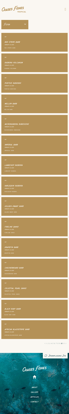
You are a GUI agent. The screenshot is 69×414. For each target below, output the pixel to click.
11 (64, 343)
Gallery (34, 392)
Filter (15, 24)
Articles (34, 397)
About (34, 387)
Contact (34, 401)
